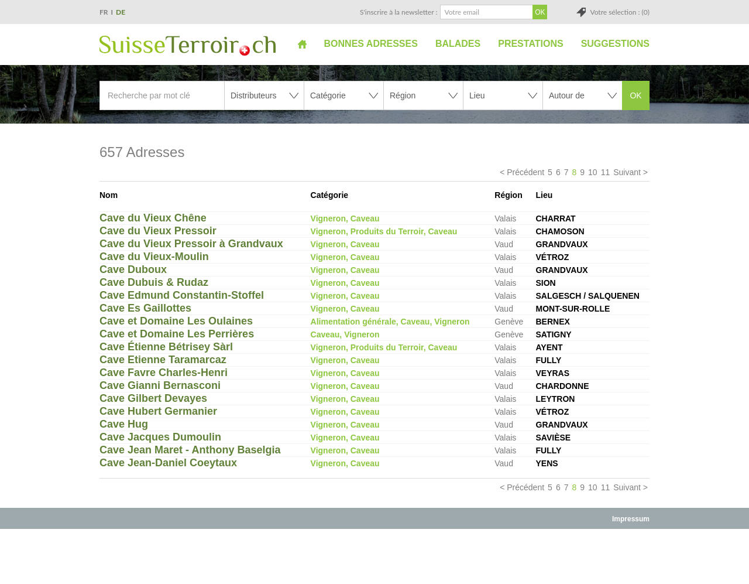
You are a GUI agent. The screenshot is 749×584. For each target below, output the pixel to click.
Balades (457, 44)
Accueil (302, 44)
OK (635, 95)
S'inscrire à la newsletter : (399, 12)
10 (592, 172)
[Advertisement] (374, 556)
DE (120, 12)
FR (103, 12)
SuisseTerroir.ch (187, 46)
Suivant (627, 172)
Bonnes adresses (371, 44)
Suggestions (615, 44)
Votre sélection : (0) (620, 12)
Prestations (530, 44)
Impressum (631, 519)
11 (605, 172)
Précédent (525, 172)
